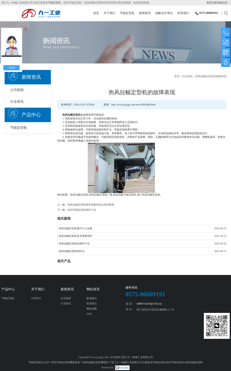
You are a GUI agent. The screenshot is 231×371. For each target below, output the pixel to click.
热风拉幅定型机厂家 (100, 194)
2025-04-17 (220, 251)
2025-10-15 (220, 236)
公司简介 (36, 298)
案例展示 (91, 298)
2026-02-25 (220, 228)
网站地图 (91, 308)
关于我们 (109, 13)
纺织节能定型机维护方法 (82, 210)
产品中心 (31, 114)
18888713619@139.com (149, 303)
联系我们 (183, 13)
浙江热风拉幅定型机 (148, 194)
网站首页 (93, 289)
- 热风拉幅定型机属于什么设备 (74, 228)
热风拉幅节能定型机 (124, 194)
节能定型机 (54, 2)
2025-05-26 (220, 243)
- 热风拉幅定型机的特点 (71, 251)
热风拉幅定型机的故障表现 (210, 76)
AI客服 (11, 67)
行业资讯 (17, 101)
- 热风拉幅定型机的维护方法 (73, 243)
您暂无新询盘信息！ (218, 2)
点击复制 (115, 357)
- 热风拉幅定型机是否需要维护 (74, 236)
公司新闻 (17, 90)
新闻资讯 (145, 13)
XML (89, 314)
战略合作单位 (164, 13)
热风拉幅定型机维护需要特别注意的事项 (91, 204)
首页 (96, 13)
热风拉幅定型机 (79, 194)
